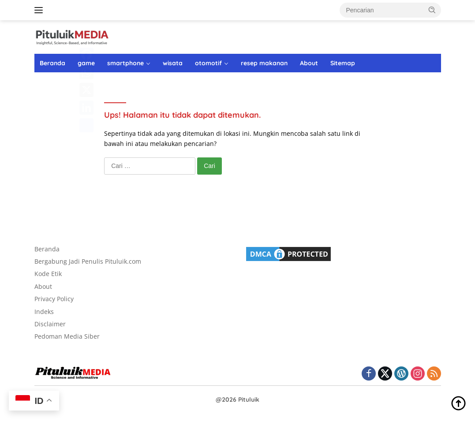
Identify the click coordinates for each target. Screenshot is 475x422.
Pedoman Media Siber (67, 336)
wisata (173, 63)
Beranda (52, 63)
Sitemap (342, 63)
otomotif (208, 63)
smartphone (125, 63)
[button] (432, 10)
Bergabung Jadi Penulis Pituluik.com (87, 261)
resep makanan (264, 63)
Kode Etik (48, 273)
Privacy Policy (54, 299)
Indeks (44, 311)
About (309, 63)
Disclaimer (50, 324)
